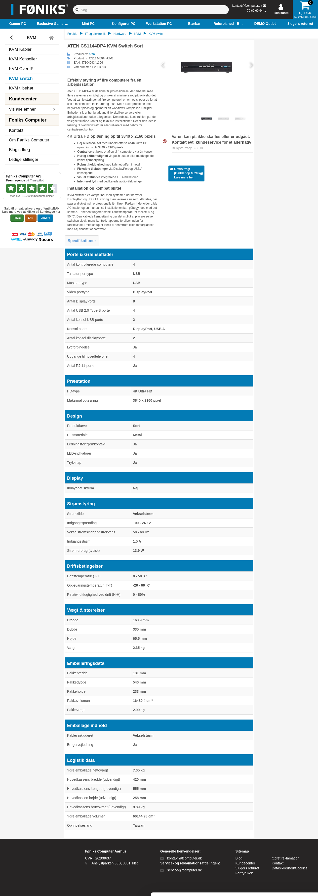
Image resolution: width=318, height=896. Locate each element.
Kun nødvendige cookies (276, 854)
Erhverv (45, 217)
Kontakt (16, 130)
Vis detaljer (258, 886)
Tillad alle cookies (276, 837)
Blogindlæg (19, 149)
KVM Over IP (21, 68)
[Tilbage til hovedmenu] (52, 37)
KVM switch (21, 78)
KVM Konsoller (23, 59)
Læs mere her (184, 177)
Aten (92, 54)
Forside (72, 34)
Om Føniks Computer (29, 140)
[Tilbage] (12, 37)
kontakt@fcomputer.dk (247, 5)
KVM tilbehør (21, 88)
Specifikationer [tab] (82, 241)
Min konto (282, 13)
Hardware (120, 34)
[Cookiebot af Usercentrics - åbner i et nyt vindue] (32, 886)
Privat (17, 217)
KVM (31, 37)
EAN (30, 217)
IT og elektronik (95, 34)
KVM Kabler (20, 49)
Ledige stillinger (23, 159)
